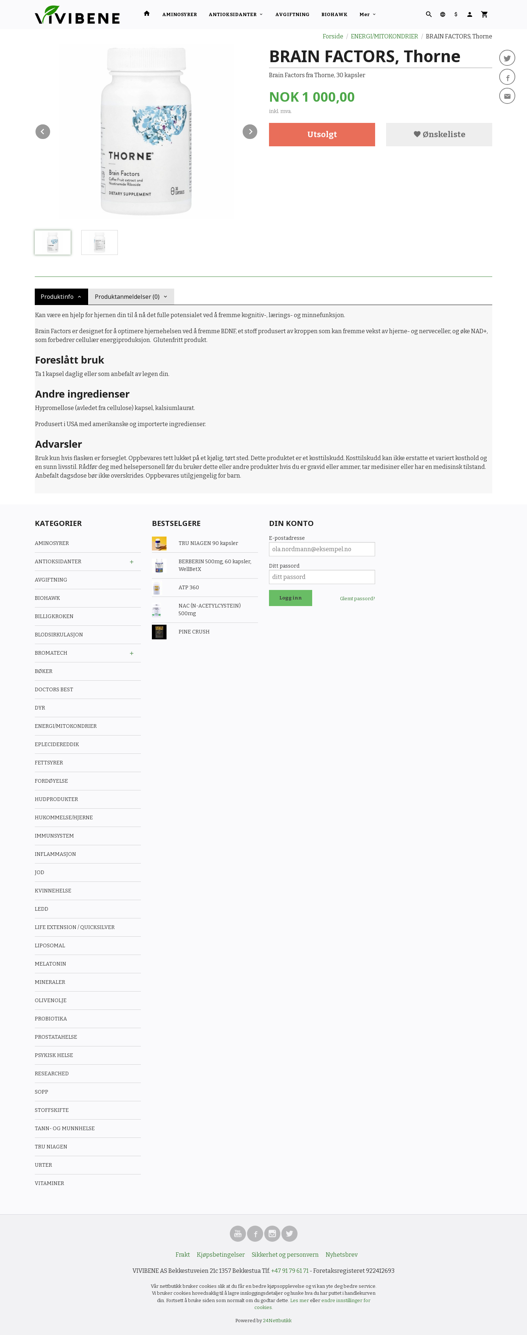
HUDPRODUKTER (56, 799)
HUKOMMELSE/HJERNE (64, 818)
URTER (43, 1165)
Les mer (300, 1300)
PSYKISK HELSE (54, 1055)
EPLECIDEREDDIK (57, 744)
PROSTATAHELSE (56, 1037)
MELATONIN (50, 964)
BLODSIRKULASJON (59, 635)
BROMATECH (51, 653)
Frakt (183, 1254)
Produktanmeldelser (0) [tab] (127, 297)
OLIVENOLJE (51, 1000)
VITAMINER (49, 1183)
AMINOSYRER (179, 14)
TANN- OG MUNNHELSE (65, 1128)
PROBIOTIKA (51, 1019)
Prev (50, 130)
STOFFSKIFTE (52, 1110)
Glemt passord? (357, 598)
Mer (364, 14)
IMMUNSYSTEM (54, 836)
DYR (40, 708)
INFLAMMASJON (55, 854)
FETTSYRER (49, 763)
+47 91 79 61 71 (290, 1270)
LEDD (41, 909)
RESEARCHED (52, 1074)
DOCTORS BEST (54, 690)
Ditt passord (284, 566)
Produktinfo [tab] (57, 297)
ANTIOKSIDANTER (233, 14)
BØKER (43, 671)
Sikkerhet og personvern (285, 1254)
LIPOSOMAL (50, 946)
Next (257, 130)
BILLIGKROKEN (54, 616)
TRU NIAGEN (51, 1147)
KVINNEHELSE (53, 891)
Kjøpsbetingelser (221, 1254)
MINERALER (50, 982)
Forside (333, 36)
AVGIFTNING (292, 14)
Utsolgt (322, 134)
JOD (39, 872)
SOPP (41, 1092)
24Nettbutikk (277, 1320)
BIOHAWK (334, 14)
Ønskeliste (439, 134)
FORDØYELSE (51, 781)
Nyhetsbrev (342, 1254)
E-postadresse (287, 538)
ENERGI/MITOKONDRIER (66, 726)
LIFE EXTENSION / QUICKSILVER (75, 927)
